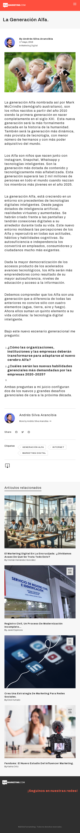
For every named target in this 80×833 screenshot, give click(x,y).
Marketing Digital (29, 46)
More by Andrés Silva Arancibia (35, 421)
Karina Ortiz (13, 766)
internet (58, 447)
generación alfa (33, 447)
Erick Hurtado (13, 700)
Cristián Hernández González (21, 560)
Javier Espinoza (15, 630)
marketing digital (34, 453)
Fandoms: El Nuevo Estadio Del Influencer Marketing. (39, 763)
